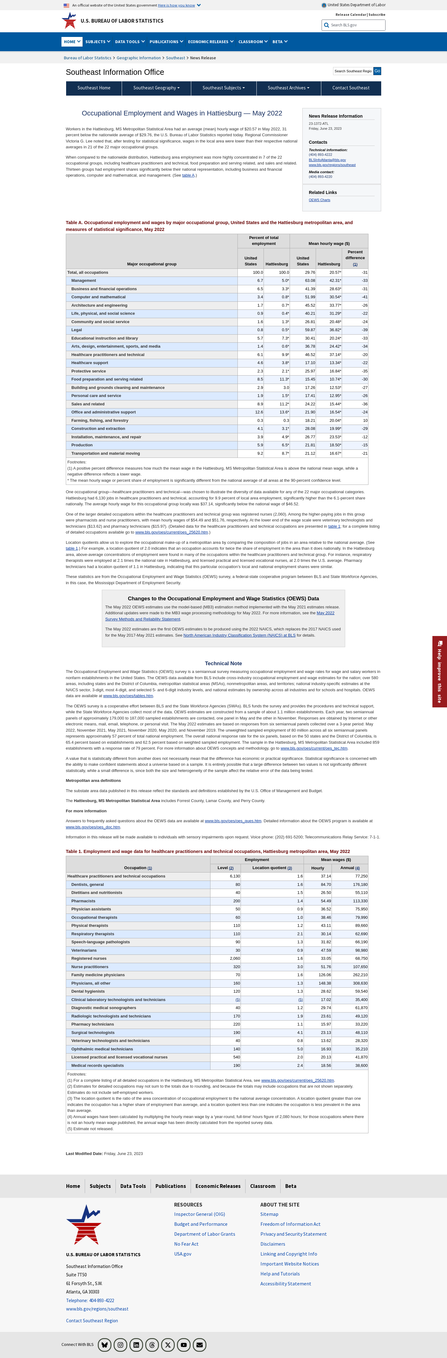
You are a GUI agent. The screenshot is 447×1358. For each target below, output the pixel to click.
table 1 (334, 526)
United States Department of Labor (353, 5)
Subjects (100, 1186)
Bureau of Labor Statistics (87, 58)
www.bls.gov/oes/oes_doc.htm (93, 827)
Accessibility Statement (285, 1283)
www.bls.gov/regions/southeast (332, 165)
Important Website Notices (289, 1264)
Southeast (175, 58)
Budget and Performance (201, 1224)
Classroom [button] (251, 41)
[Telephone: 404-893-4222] (115, 1300)
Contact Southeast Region (92, 1321)
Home (73, 1186)
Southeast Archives (287, 88)
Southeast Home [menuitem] (94, 88)
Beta (290, 1186)
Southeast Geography (154, 88)
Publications (171, 1186)
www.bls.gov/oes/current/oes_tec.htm (314, 748)
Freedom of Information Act (290, 1224)
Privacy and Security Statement (293, 1234)
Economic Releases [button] (208, 41)
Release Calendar (351, 14)
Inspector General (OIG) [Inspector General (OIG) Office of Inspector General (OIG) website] (199, 1214)
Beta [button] (278, 41)
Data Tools (133, 1186)
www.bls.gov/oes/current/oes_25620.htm (171, 532)
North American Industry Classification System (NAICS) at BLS (239, 635)
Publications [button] (164, 41)
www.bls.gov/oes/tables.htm (128, 695)
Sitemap (269, 1214)
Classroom (263, 1186)
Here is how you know (176, 4)
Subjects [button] (95, 41)
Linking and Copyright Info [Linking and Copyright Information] (288, 1254)
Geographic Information (139, 58)
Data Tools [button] (128, 41)
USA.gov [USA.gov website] (182, 1254)
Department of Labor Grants (204, 1234)
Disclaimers (272, 1244)
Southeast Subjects (222, 88)
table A (188, 175)
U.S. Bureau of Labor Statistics (122, 20)
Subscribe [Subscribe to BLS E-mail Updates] (377, 14)
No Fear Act (186, 1244)
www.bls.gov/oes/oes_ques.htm (233, 821)
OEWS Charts (319, 200)
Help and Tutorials (280, 1273)
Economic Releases (218, 1186)
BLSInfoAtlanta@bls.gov (327, 160)
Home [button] (70, 41)
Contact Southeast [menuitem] (351, 88)
